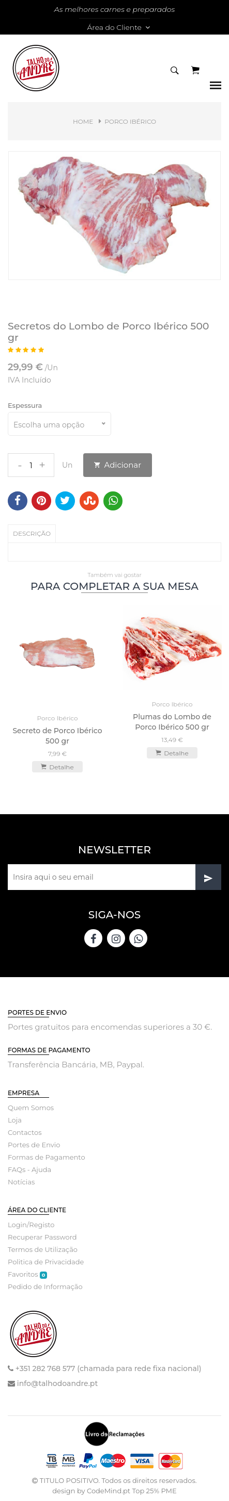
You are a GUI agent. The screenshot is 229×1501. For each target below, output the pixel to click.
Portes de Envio (34, 1145)
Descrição (32, 533)
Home (83, 121)
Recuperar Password (42, 1237)
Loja (15, 1120)
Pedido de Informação (45, 1286)
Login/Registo (31, 1224)
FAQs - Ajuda (29, 1169)
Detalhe (57, 766)
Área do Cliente (118, 27)
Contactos (24, 1132)
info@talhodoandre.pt (57, 1383)
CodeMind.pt (108, 1491)
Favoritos (27, 1274)
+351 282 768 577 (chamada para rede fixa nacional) (109, 1368)
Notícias (21, 1182)
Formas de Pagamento (46, 1157)
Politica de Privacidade (46, 1262)
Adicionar (118, 465)
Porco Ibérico (130, 121)
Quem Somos (31, 1107)
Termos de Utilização (43, 1249)
